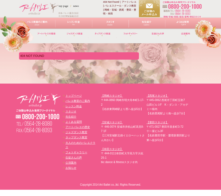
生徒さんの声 (158, 36)
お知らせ (71, 167)
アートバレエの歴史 (47, 36)
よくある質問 (184, 24)
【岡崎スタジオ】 (112, 95)
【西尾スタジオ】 (157, 95)
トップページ (74, 95)
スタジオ (110, 24)
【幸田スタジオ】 (112, 149)
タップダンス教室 (103, 36)
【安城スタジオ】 (112, 122)
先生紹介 (147, 24)
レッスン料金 (74, 24)
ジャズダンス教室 (75, 36)
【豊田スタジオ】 (157, 122)
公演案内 (71, 162)
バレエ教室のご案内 (37, 24)
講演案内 (186, 36)
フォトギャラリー (131, 36)
